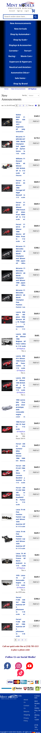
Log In (26, 11)
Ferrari (28, 50)
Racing (12, 56)
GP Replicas (32, 89)
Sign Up (19, 11)
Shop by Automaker (20, 34)
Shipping (27, 715)
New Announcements (20, 23)
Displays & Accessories (20, 45)
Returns (26, 711)
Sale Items (20, 78)
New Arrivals (20, 28)
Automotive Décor (20, 72)
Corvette (14, 50)
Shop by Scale (20, 39)
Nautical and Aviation (20, 67)
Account (12, 11)
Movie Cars (27, 56)
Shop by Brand (20, 83)
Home (6, 89)
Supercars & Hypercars (20, 61)
